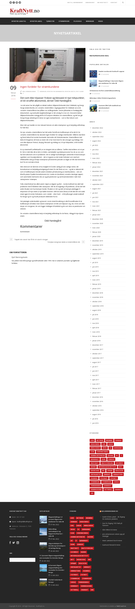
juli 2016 (95, 419)
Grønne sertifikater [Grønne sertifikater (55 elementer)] (98, 455)
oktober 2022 (96, 132)
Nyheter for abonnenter (55, 91)
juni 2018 (95, 319)
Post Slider (80, 91)
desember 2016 (97, 397)
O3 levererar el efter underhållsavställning (105, 91)
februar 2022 (96, 163)
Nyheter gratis (70, 91)
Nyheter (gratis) (19, 21)
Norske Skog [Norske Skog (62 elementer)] (95, 470)
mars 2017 (96, 384)
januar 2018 (96, 341)
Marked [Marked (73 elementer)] (93, 467)
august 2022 (96, 141)
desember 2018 (97, 293)
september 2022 (97, 137)
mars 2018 (96, 332)
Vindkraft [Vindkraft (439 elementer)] (118, 489)
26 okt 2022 (55, 551)
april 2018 (95, 328)
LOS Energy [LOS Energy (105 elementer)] (119, 463)
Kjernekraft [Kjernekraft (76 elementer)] (95, 459)
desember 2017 (97, 345)
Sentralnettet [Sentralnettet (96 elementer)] (96, 474)
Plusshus (78, 21)
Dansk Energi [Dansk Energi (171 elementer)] (95, 444)
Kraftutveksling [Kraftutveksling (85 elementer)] (107, 463)
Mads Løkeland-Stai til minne (112, 541)
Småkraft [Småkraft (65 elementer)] (107, 474)
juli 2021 (95, 193)
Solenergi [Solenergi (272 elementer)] (94, 478)
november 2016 (97, 401)
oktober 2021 (96, 180)
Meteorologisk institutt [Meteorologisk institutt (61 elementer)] (107, 467)
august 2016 (96, 414)
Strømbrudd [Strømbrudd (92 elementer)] (95, 482)
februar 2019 (96, 284)
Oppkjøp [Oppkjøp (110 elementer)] (110, 470)
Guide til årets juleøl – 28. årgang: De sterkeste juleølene (113, 518)
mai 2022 (95, 154)
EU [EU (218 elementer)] (110, 448)
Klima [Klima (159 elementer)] (103, 459)
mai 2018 (95, 323)
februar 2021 (96, 210)
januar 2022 (96, 167)
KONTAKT (114, 2)
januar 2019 (96, 289)
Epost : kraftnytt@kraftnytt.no (22, 522)
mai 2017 (95, 375)
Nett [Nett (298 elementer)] (120, 467)
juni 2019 (95, 267)
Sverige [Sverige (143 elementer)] (116, 482)
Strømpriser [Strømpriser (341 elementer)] (106, 482)
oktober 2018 (96, 302)
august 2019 (96, 258)
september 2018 (97, 306)
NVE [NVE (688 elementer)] (103, 470)
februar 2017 (96, 388)
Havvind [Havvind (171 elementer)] (110, 455)
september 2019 (97, 254)
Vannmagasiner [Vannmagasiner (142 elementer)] (96, 489)
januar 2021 (96, 215)
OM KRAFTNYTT (102, 2)
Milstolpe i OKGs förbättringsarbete (103, 98)
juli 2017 (95, 367)
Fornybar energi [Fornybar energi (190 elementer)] (102, 451)
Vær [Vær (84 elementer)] (92, 493)
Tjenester (50, 21)
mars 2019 (96, 280)
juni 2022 (95, 150)
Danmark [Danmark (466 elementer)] (118, 440)
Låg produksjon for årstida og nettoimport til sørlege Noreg (57, 545)
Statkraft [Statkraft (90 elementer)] (103, 478)
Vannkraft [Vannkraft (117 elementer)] (107, 485)
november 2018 (97, 297)
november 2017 (97, 349)
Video (100, 21)
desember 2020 (97, 219)
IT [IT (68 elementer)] (121, 455)
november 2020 (97, 223)
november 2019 (97, 245)
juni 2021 (95, 197)
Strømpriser (64, 21)
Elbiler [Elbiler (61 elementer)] (110, 444)
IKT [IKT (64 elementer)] (117, 455)
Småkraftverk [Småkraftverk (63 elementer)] (118, 474)
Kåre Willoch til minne (109, 530)
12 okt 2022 (55, 575)
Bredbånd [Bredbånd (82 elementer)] (109, 440)
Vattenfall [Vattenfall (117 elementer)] (108, 489)
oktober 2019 (96, 249)
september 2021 (97, 184)
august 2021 (96, 189)
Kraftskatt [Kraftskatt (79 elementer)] (95, 463)
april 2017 (95, 380)
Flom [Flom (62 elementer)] (92, 451)
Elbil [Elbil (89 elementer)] (103, 444)
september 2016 (97, 410)
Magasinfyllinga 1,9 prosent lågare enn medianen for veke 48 (56, 519)
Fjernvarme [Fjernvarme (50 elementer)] (118, 448)
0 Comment (105, 74)
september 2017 (97, 358)
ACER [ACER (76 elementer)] (92, 440)
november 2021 (97, 176)
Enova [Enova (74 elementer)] (105, 448)
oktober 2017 (96, 354)
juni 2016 (95, 423)
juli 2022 (95, 145)
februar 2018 (96, 336)
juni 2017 (95, 371)
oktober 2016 (96, 406)
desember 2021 (97, 171)
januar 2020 (96, 236)
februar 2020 (96, 232)
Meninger (90, 21)
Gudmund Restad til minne (111, 545)
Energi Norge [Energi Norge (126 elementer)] (95, 448)
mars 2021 (96, 206)
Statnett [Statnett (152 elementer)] (113, 478)
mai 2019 (95, 271)
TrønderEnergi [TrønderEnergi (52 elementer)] (96, 485)
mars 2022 (96, 158)
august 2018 (96, 310)
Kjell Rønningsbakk (29, 91)
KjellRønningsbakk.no (109, 511)
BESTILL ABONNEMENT (75, 2)
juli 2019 (95, 262)
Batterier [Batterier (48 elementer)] (100, 440)
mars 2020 (96, 228)
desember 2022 (97, 128)
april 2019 (95, 275)
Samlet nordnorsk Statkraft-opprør (111, 71)
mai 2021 (95, 202)
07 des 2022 (55, 525)
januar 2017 (96, 393)
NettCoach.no (121, 606)
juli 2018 (95, 315)
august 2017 (96, 362)
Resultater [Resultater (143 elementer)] (119, 470)
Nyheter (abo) (36, 21)
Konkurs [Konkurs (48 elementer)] (111, 459)
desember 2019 (97, 241)
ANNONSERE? (90, 2)
